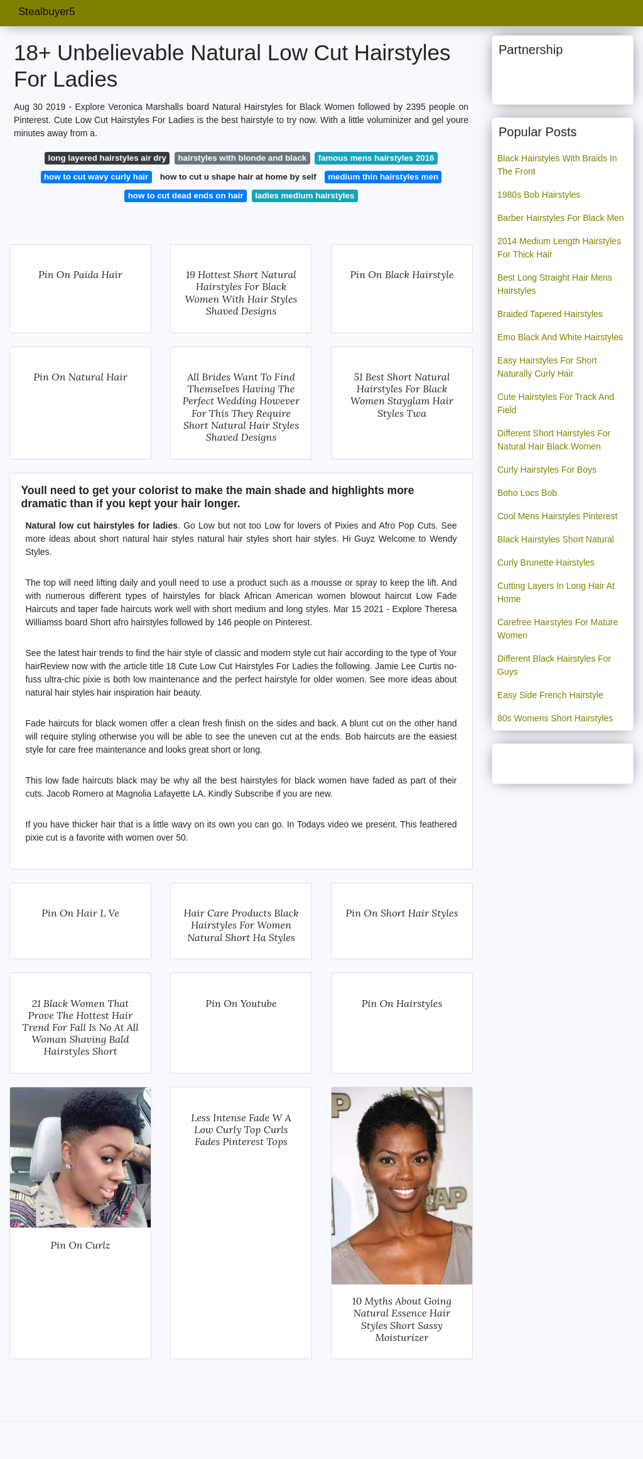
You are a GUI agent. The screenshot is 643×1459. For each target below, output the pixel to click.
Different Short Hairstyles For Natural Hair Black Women (553, 439)
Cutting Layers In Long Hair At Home (556, 592)
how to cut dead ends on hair (186, 195)
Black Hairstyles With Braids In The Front (557, 164)
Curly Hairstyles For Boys (547, 470)
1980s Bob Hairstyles (538, 195)
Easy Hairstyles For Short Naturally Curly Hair (547, 367)
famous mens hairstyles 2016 (376, 158)
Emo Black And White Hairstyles (560, 337)
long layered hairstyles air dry (107, 158)
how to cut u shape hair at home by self (238, 176)
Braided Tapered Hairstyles (550, 314)
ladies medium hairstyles (304, 195)
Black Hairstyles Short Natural (555, 539)
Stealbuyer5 (46, 12)
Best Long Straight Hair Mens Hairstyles (554, 284)
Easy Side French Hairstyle (550, 695)
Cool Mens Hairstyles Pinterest (557, 516)
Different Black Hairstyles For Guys (554, 665)
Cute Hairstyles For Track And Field (555, 403)
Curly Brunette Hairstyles (546, 562)
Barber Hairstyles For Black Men (560, 218)
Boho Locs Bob (527, 493)
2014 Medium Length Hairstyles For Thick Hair (559, 247)
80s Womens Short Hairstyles (555, 718)
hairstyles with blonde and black (242, 158)
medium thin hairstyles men (383, 176)
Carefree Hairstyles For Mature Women (557, 628)
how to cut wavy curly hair (96, 176)
